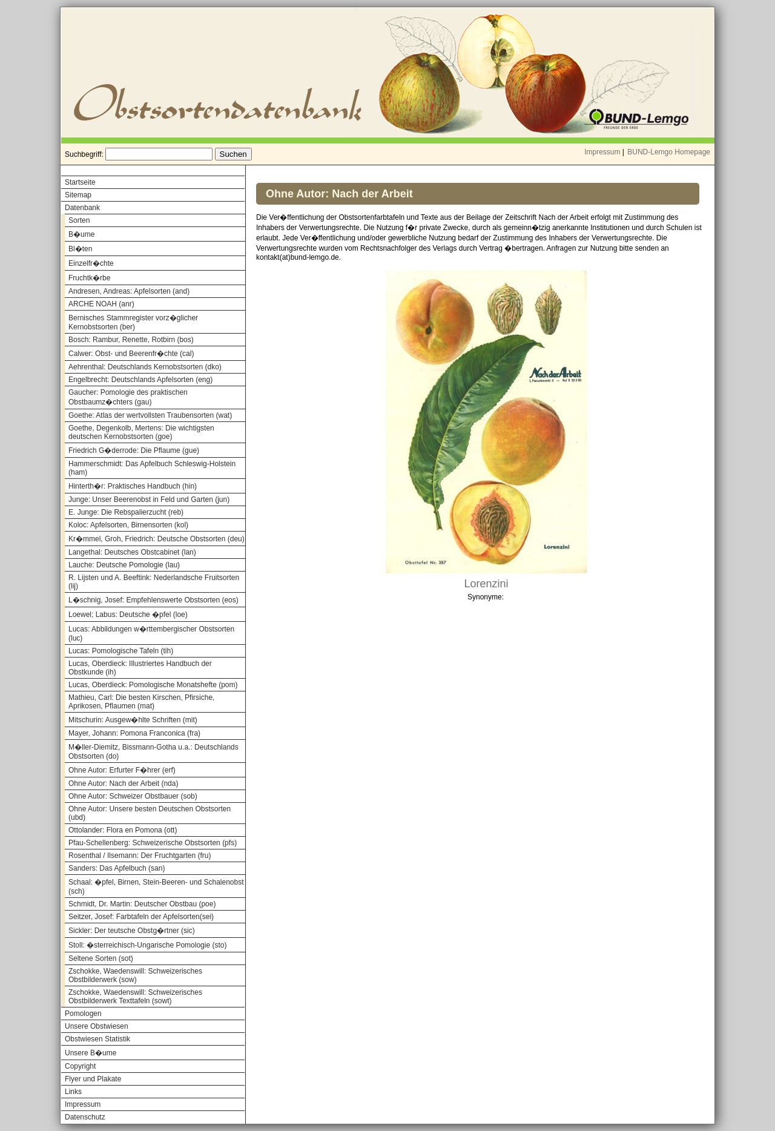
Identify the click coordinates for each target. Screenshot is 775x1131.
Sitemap (78, 195)
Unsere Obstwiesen (96, 1026)
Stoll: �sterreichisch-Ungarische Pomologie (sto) (147, 945)
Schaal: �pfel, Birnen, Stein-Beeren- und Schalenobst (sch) (156, 886)
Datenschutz (85, 1117)
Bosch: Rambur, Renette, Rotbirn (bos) (131, 339)
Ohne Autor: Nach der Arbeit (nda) (123, 783)
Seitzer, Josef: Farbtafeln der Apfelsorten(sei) (141, 916)
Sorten (79, 220)
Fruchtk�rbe (89, 278)
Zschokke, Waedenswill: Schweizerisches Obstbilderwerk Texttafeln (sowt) (135, 996)
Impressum (602, 152)
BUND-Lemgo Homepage (668, 152)
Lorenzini (486, 584)
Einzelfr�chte (91, 263)
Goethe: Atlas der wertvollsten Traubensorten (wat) (150, 415)
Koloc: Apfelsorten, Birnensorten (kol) (128, 525)
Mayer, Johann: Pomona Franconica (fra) (134, 733)
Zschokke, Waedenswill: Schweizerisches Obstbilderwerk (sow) (135, 975)
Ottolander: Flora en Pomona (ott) (122, 830)
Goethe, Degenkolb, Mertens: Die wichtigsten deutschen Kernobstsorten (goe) (141, 432)
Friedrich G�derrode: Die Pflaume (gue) (133, 450)
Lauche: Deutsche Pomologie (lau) (124, 565)
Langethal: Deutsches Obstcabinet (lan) (132, 552)
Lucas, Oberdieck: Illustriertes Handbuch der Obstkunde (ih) (140, 667)
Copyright (80, 1066)
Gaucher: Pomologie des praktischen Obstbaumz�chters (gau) (128, 397)
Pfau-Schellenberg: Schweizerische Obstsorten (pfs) (152, 843)
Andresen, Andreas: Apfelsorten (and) (129, 291)
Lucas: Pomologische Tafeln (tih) (120, 651)
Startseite (80, 182)
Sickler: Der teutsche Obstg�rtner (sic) (131, 930)
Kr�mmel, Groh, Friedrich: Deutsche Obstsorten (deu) (156, 539)
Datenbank (82, 207)
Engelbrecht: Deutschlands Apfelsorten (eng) (140, 379)
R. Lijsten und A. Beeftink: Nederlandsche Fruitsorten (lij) (153, 581)
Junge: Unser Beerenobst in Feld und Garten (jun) (148, 499)
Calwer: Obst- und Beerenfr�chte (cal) (131, 353)
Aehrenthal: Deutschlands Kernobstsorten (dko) (145, 367)
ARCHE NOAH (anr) (101, 304)
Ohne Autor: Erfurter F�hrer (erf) (122, 770)
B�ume (81, 234)
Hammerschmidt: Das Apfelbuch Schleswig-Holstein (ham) (152, 468)
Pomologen (83, 1013)
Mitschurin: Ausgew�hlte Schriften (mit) (132, 720)
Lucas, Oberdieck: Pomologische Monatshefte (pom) (152, 685)
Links (73, 1091)
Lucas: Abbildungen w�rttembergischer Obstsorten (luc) (151, 633)
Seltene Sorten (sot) (100, 958)
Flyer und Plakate (93, 1079)
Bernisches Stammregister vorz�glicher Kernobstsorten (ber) (133, 322)
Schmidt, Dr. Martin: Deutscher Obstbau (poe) (142, 904)
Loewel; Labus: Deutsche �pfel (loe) (128, 614)
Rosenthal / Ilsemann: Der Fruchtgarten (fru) (139, 855)
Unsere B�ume (90, 1053)
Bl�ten (80, 249)
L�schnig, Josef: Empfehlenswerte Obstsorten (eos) (153, 600)
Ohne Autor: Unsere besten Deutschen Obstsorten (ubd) (149, 813)
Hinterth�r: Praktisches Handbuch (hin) (132, 486)
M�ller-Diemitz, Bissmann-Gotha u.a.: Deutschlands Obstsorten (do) (153, 751)
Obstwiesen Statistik (97, 1039)
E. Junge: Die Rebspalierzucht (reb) (125, 512)
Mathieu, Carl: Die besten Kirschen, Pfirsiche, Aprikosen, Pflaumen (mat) (141, 701)
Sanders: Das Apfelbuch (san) (116, 868)
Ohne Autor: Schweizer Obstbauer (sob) (132, 796)
